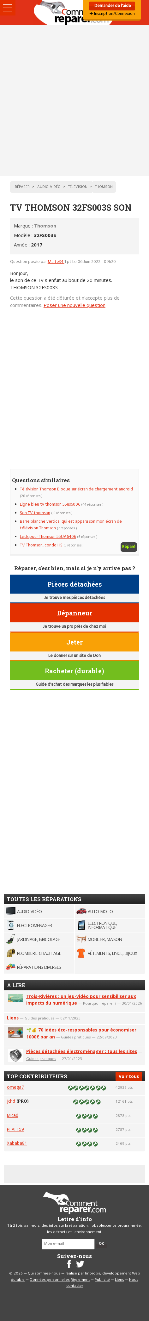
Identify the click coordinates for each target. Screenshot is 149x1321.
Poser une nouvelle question (74, 305)
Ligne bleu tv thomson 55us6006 (50, 504)
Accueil (74, 12)
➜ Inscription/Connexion (112, 13)
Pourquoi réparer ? (99, 1003)
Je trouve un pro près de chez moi (74, 626)
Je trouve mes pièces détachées (74, 598)
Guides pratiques (40, 1018)
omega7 (15, 1087)
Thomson (45, 225)
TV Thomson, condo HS (41, 545)
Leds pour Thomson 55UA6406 (48, 536)
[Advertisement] (74, 100)
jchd (11, 1101)
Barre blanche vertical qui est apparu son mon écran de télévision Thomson (71, 524)
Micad (12, 1115)
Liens (13, 1018)
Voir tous (129, 1076)
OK (101, 1244)
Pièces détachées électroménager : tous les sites (81, 1051)
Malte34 (56, 262)
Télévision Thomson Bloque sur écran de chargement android (76, 489)
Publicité (102, 1280)
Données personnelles (50, 1280)
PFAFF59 (15, 1129)
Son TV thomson (35, 513)
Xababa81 (17, 1143)
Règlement (80, 1280)
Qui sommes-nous (44, 1273)
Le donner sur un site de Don (74, 655)
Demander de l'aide (112, 6)
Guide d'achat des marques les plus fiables (74, 684)
